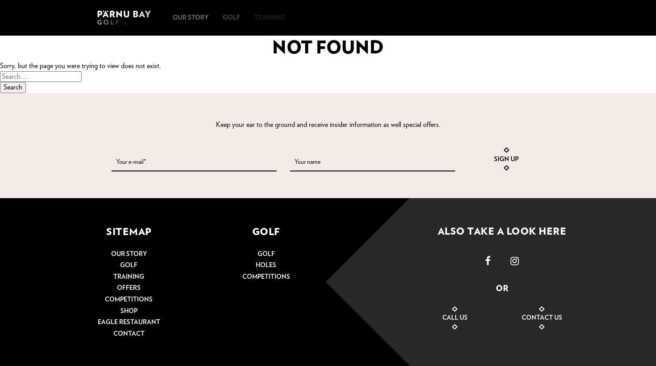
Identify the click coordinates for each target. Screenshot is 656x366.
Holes (266, 265)
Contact (129, 334)
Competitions (129, 300)
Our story (129, 254)
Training (128, 277)
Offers (129, 288)
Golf (128, 265)
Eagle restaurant (129, 322)
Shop (128, 311)
